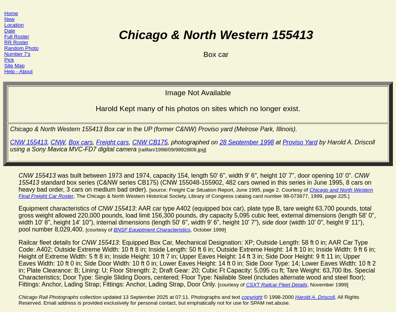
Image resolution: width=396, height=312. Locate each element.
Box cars (80, 142)
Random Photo (21, 48)
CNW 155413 (28, 142)
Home (11, 13)
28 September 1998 (247, 142)
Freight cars (112, 142)
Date (9, 31)
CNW (58, 142)
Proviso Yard (300, 142)
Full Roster (16, 36)
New (9, 19)
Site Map (14, 66)
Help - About (18, 71)
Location (14, 25)
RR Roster (16, 42)
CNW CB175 (150, 142)
